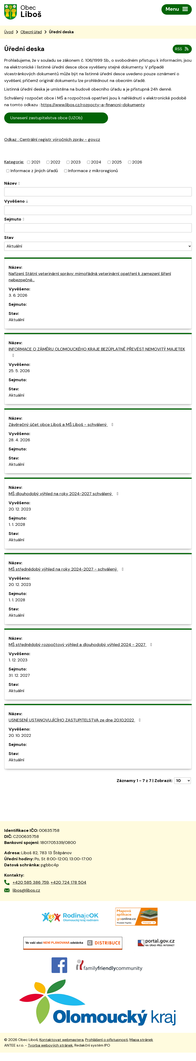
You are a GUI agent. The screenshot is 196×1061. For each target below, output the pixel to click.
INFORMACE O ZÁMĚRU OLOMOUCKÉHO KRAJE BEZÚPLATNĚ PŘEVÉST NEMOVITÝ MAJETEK (97, 352)
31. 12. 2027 (19, 676)
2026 (137, 163)
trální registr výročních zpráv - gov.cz (58, 150)
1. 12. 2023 (18, 661)
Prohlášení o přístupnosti (106, 1048)
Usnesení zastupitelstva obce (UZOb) (56, 119)
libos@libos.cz (26, 891)
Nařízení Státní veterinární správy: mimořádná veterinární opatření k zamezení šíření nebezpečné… (90, 278)
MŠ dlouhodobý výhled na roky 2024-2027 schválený (64, 494)
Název (10, 184)
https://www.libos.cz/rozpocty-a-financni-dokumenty (93, 106)
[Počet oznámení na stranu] (182, 781)
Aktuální (16, 320)
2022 (55, 163)
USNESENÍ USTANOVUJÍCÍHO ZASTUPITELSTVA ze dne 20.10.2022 (76, 721)
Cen (114, 118)
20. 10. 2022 (20, 736)
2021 (35, 163)
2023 (76, 163)
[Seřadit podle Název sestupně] (19, 185)
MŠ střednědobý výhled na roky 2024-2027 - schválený (67, 570)
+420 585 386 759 (31, 883)
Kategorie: (14, 162)
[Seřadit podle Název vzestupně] (19, 183)
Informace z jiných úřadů (34, 171)
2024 (96, 163)
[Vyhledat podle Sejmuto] (98, 228)
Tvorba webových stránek (50, 1053)
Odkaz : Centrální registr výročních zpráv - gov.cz (52, 140)
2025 (117, 163)
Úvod (8, 32)
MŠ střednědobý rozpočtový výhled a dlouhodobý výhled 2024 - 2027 (81, 645)
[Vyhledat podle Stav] (98, 247)
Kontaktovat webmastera (61, 1048)
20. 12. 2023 (20, 510)
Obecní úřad (31, 32)
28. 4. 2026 (19, 441)
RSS (181, 49)
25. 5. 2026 (19, 371)
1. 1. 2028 (17, 525)
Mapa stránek (141, 1048)
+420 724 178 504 (68, 883)
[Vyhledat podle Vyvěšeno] (98, 211)
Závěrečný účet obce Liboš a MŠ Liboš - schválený (62, 425)
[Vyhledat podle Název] (98, 192)
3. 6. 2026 (18, 296)
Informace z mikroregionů (93, 171)
